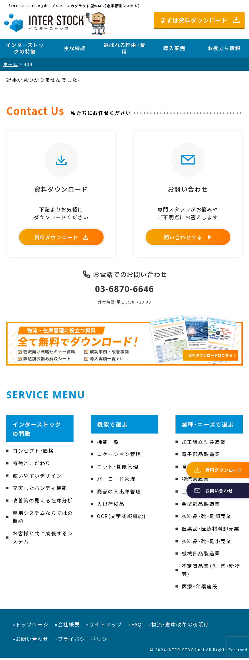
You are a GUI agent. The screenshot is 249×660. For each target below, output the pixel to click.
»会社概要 (67, 626)
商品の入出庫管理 (119, 493)
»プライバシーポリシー (84, 640)
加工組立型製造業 (204, 444)
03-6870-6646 (124, 291)
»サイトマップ (104, 626)
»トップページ (30, 626)
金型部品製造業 (201, 506)
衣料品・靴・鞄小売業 (207, 543)
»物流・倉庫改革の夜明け (178, 626)
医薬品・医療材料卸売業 (211, 530)
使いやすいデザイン (37, 477)
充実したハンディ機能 (40, 490)
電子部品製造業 (201, 456)
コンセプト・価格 (33, 453)
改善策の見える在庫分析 (43, 502)
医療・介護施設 (200, 588)
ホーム (10, 64)
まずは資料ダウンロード (194, 20)
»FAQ (135, 626)
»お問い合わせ (30, 640)
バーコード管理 (116, 481)
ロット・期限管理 (118, 468)
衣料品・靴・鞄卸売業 (207, 518)
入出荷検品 (110, 506)
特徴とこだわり (32, 465)
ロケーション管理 (119, 456)
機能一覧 (108, 444)
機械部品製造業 (201, 555)
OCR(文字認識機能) (121, 518)
